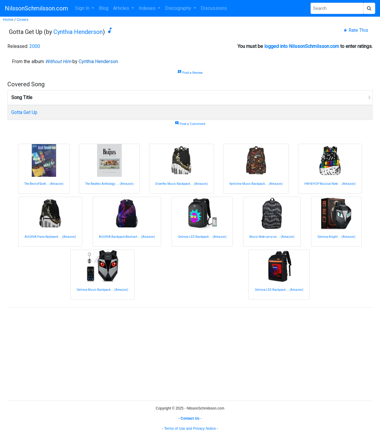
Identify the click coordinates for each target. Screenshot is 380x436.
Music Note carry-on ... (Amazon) (271, 236)
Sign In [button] (83, 8)
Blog (103, 8)
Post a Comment (190, 124)
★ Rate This (355, 30)
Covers (22, 19)
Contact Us (189, 418)
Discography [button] (178, 8)
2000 (34, 46)
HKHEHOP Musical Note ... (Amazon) (330, 183)
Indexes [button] (148, 8)
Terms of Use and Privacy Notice (190, 428)
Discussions (214, 8)
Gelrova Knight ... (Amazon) (336, 236)
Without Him (58, 61)
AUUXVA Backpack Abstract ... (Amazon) (127, 236)
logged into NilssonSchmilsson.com (301, 46)
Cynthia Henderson (78, 31)
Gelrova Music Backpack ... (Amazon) (102, 289)
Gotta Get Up (24, 112)
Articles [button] (121, 8)
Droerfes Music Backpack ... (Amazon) (181, 183)
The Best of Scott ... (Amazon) (44, 183)
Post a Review (190, 73)
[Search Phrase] (337, 8)
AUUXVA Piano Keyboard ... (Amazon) (50, 236)
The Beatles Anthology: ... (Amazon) (109, 183)
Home (8, 19)
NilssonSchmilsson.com (36, 8)
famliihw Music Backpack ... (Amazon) (256, 183)
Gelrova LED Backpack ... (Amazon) (202, 236)
